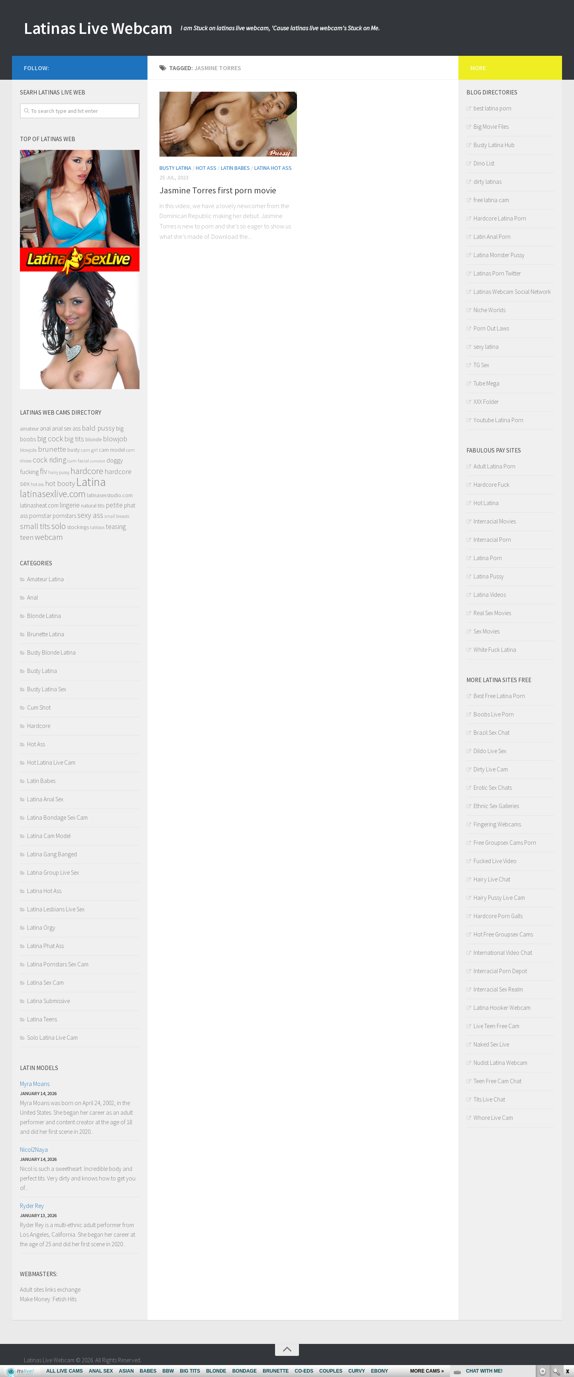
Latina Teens (42, 1019)
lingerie (70, 505)
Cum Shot (39, 707)
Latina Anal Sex (45, 799)
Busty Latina (175, 167)
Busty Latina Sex (46, 689)
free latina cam (491, 200)
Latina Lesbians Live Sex (56, 909)
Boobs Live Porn (494, 714)
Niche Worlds (489, 310)
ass (77, 428)
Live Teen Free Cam (496, 1026)
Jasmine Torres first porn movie (217, 190)
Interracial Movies (495, 521)
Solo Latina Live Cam (52, 1037)
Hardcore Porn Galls (498, 916)
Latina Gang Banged (52, 854)
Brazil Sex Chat (491, 732)
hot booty (60, 483)
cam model (112, 449)
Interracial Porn (492, 539)
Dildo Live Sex (490, 751)
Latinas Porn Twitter (497, 273)
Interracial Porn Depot (500, 971)
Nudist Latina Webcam (500, 1062)
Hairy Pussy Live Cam (499, 897)
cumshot (97, 461)
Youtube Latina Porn (498, 420)
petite (114, 505)
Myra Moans (34, 1084)
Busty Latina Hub (494, 145)
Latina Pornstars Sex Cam (57, 964)
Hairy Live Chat (492, 879)
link (567, 1252)
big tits (74, 438)
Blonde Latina (44, 616)
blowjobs (28, 450)
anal (45, 428)
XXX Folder (486, 401)
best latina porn (492, 108)
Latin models (39, 1068)
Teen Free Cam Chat (497, 1081)
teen (26, 537)
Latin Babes (235, 167)
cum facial (78, 460)
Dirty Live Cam (491, 769)
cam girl (89, 450)
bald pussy (98, 428)
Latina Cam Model (49, 836)
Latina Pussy (489, 576)
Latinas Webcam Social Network (512, 291)
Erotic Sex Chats (493, 787)
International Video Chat (503, 952)
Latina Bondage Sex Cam (57, 817)
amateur (29, 428)
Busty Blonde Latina (51, 652)
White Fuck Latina (495, 649)
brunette (52, 449)
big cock (50, 438)
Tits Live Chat (489, 1099)
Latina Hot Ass (273, 167)
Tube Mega (486, 383)
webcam (49, 536)
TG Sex (481, 365)
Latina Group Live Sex (53, 872)
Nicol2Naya (34, 1149)
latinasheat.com (39, 505)
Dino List (484, 163)
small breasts (116, 516)
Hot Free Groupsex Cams (503, 934)
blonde (93, 439)
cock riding (49, 459)
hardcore (87, 470)
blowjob (115, 438)
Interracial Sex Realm (498, 989)
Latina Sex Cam (45, 982)
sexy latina (486, 346)
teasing (116, 526)
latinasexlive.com (53, 494)
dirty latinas (487, 181)
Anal (32, 597)
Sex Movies (486, 631)
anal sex (61, 428)
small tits (35, 526)
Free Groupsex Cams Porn (505, 842)
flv (43, 471)
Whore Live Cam (493, 1117)
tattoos (97, 527)
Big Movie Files (491, 126)
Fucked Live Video (495, 861)
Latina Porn (488, 558)
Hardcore (38, 726)
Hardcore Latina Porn (500, 218)
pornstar (40, 515)
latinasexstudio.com (110, 495)
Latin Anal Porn (492, 236)
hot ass (37, 484)
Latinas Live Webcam (98, 28)
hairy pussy (58, 472)
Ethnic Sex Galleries (496, 806)
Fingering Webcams (497, 824)
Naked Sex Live (491, 1044)
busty (73, 449)
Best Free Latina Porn (499, 696)
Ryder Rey (32, 1206)
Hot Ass (206, 167)
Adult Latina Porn (494, 466)
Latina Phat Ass (45, 946)
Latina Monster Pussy (499, 255)
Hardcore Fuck (491, 484)
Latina (91, 481)
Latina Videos (490, 594)
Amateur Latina (45, 579)
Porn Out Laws (491, 328)
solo (58, 525)
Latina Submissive (48, 1001)
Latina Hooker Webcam (502, 1007)
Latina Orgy (41, 927)
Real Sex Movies (492, 613)
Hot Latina (486, 503)
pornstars (64, 515)
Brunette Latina (45, 634)
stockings (78, 527)
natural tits (92, 505)
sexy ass (90, 515)
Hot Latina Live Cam (51, 762)
